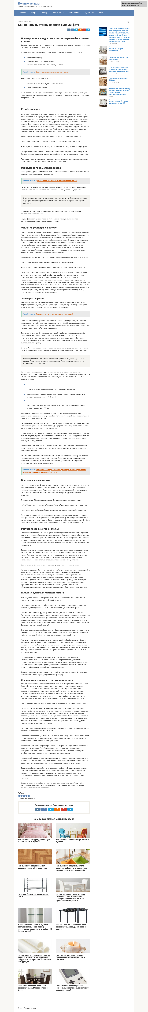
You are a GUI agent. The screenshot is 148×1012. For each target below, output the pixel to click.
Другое (100, 13)
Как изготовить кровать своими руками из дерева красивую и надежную (118, 102)
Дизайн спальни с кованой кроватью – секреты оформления (118, 48)
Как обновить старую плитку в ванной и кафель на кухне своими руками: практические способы (119, 91)
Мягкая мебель (58, 13)
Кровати (23, 13)
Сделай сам (89, 13)
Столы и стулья (74, 13)
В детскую (44, 13)
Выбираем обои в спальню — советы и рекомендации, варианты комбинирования (119, 69)
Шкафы (33, 13)
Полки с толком (29, 3)
